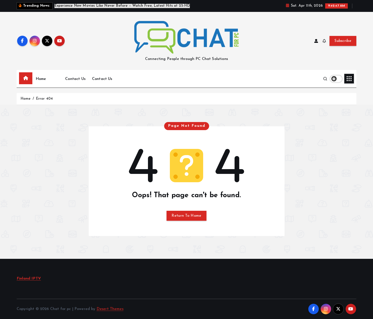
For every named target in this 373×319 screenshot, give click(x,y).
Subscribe (342, 41)
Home (41, 79)
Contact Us (75, 79)
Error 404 (44, 99)
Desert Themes (110, 309)
